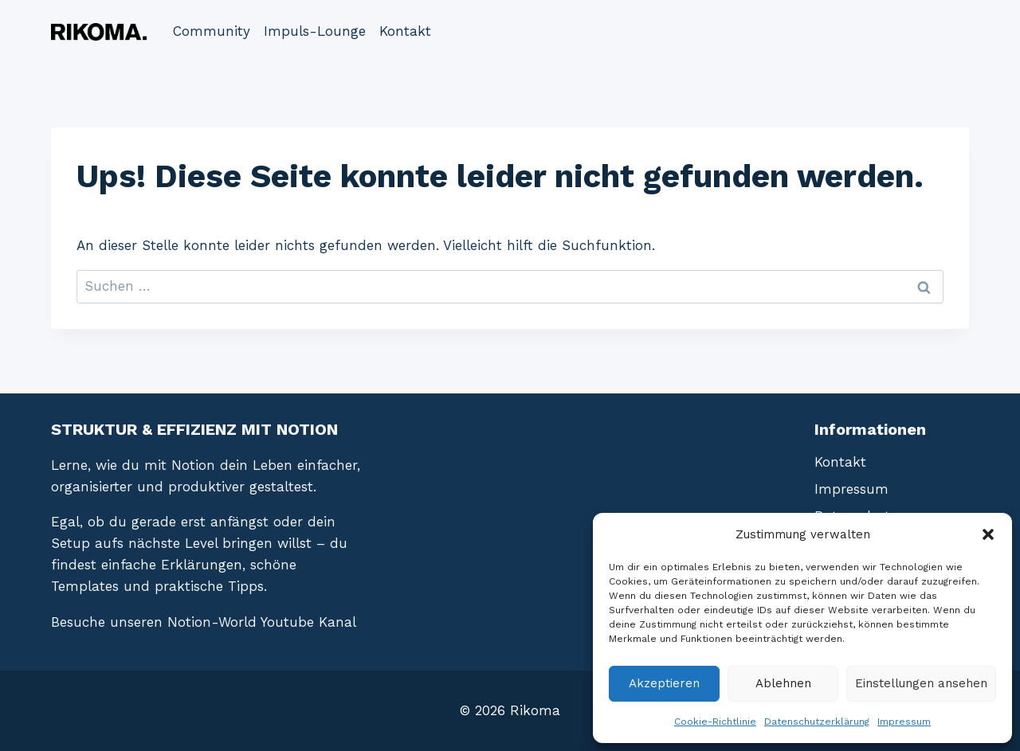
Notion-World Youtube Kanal (261, 622)
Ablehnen (783, 683)
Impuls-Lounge (315, 31)
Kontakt (405, 31)
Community (211, 31)
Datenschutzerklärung (816, 721)
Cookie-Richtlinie (715, 721)
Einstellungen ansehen (921, 683)
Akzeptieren (664, 683)
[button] (988, 534)
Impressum (904, 721)
